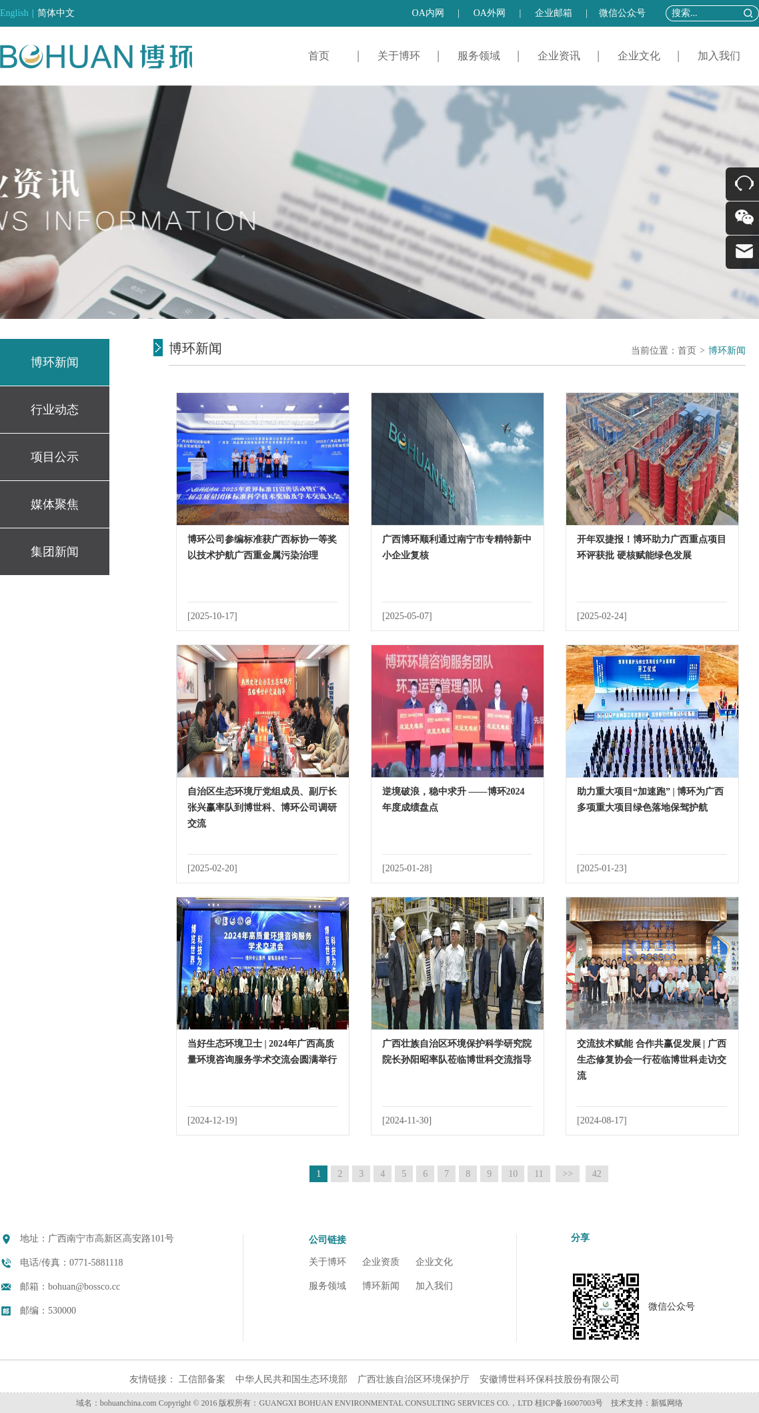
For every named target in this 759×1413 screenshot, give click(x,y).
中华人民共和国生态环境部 (291, 1379)
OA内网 (428, 13)
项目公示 (55, 457)
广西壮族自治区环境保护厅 (413, 1379)
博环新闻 (55, 362)
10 (513, 1174)
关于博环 (398, 55)
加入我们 (719, 55)
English (14, 13)
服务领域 (479, 55)
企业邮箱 (553, 13)
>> (567, 1174)
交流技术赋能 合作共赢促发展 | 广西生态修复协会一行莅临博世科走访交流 (651, 1060)
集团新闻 (55, 551)
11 (538, 1174)
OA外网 (490, 13)
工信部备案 (202, 1379)
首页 (318, 55)
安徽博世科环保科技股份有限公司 (550, 1379)
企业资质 (381, 1262)
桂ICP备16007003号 (569, 1403)
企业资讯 (559, 55)
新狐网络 (667, 1403)
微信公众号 (622, 13)
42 (597, 1174)
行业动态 (55, 409)
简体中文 (56, 13)
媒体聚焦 (55, 504)
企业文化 (639, 55)
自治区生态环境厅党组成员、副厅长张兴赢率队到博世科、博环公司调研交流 (262, 808)
